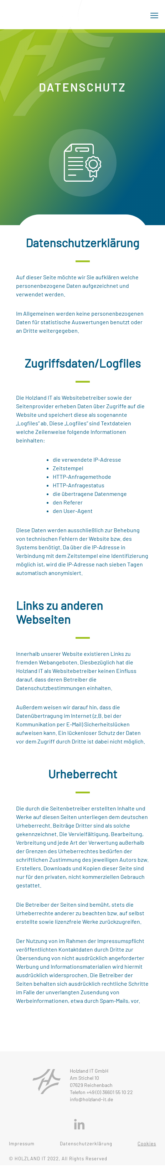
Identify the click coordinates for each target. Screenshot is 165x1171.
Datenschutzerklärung (86, 1143)
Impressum (22, 1143)
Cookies (147, 1143)
